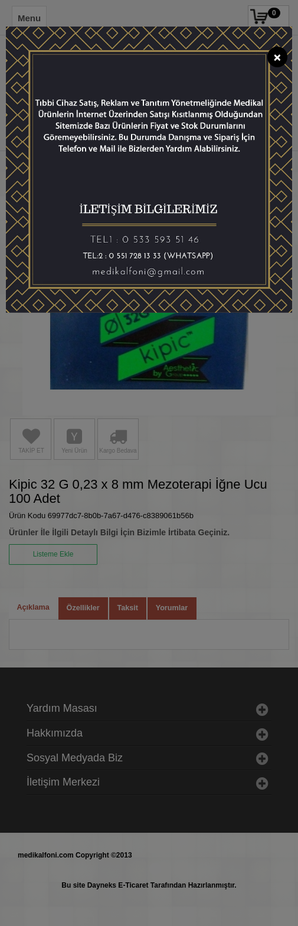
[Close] (277, 57)
